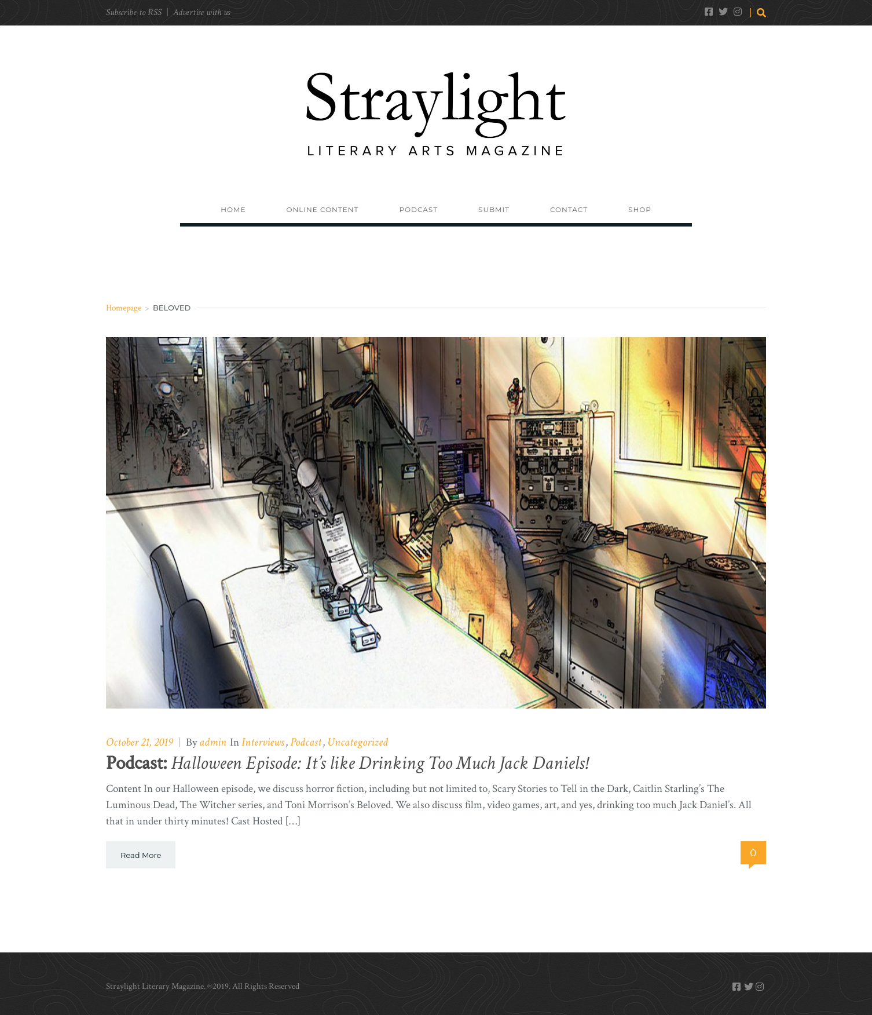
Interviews (262, 742)
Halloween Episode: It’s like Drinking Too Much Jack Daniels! (347, 763)
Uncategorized (357, 742)
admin (212, 742)
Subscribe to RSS (134, 12)
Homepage (123, 307)
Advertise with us (201, 12)
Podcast (305, 742)
